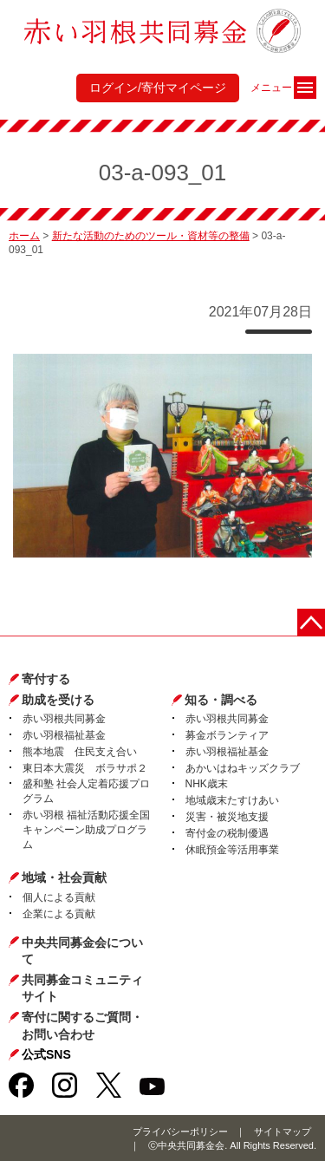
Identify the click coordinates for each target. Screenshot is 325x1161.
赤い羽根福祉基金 (64, 735)
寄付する (46, 679)
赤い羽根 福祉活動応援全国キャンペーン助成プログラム (86, 830)
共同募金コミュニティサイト (82, 988)
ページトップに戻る (311, 622)
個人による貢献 (59, 897)
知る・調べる (221, 700)
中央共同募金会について (82, 951)
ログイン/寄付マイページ (157, 88)
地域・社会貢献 (64, 877)
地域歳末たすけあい (232, 800)
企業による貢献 (59, 914)
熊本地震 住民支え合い (80, 752)
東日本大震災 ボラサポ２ (85, 768)
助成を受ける (58, 700)
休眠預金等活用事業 (232, 850)
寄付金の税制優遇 (227, 833)
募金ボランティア (227, 735)
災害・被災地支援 (227, 817)
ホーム (24, 236)
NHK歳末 (206, 784)
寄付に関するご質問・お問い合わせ (82, 1025)
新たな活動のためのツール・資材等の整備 (151, 236)
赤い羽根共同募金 (64, 719)
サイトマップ (282, 1131)
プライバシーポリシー (180, 1131)
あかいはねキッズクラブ (242, 768)
